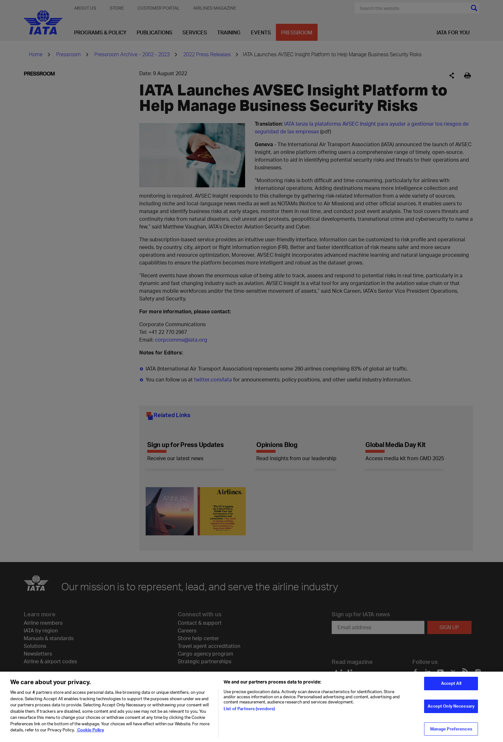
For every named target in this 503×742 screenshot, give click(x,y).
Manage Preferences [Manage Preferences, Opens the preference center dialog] (451, 732)
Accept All (451, 687)
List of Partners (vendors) (249, 712)
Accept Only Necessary (451, 709)
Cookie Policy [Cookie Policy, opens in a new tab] (90, 733)
